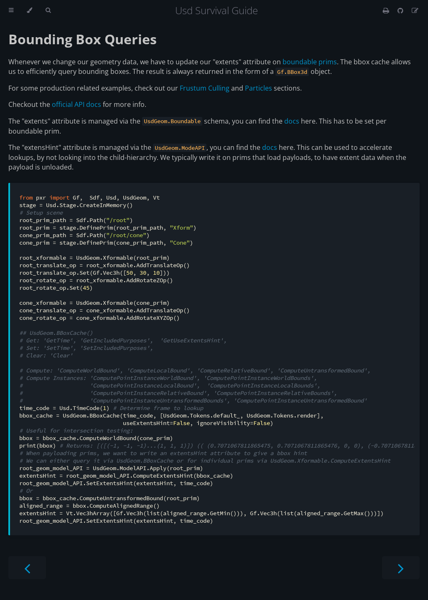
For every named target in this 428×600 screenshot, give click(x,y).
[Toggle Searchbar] (48, 10)
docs (291, 121)
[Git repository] (401, 10)
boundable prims (310, 61)
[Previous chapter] (27, 567)
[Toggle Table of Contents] (11, 10)
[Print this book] (387, 10)
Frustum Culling (204, 88)
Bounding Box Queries (82, 39)
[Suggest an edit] (415, 10)
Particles (258, 88)
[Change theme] (29, 10)
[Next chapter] (401, 567)
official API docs (76, 104)
